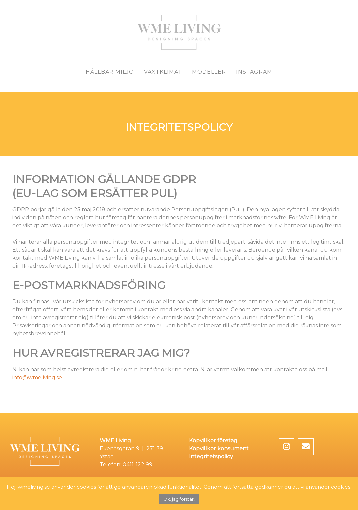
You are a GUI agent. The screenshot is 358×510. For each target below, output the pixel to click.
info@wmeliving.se (37, 377)
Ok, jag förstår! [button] (179, 499)
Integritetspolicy (211, 456)
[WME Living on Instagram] (287, 446)
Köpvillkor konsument (219, 448)
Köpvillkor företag (213, 440)
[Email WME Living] (306, 446)
